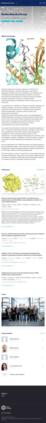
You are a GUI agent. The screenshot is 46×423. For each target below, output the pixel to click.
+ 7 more (10, 240)
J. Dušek (10, 238)
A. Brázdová (11, 277)
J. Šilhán (4, 204)
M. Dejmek (28, 258)
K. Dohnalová (40, 238)
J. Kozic (38, 204)
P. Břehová (4, 258)
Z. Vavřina (4, 279)
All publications (40, 169)
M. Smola (39, 277)
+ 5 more (18, 279)
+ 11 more (11, 260)
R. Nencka (4, 206)
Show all (42, 333)
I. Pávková (4, 240)
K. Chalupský (33, 204)
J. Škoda (26, 238)
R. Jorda (23, 258)
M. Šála (40, 258)
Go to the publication (8, 226)
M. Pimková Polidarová (25, 277)
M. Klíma (9, 204)
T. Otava (14, 204)
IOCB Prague (4, 10)
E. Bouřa (9, 206)
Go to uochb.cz (6, 413)
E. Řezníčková (11, 258)
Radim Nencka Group (8, 3)
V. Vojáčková (35, 258)
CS (40, 3)
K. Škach (15, 238)
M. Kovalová (4, 260)
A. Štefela (20, 238)
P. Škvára (19, 204)
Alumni (3, 396)
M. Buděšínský (11, 279)
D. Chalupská (25, 204)
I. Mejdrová (4, 238)
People (3, 394)
